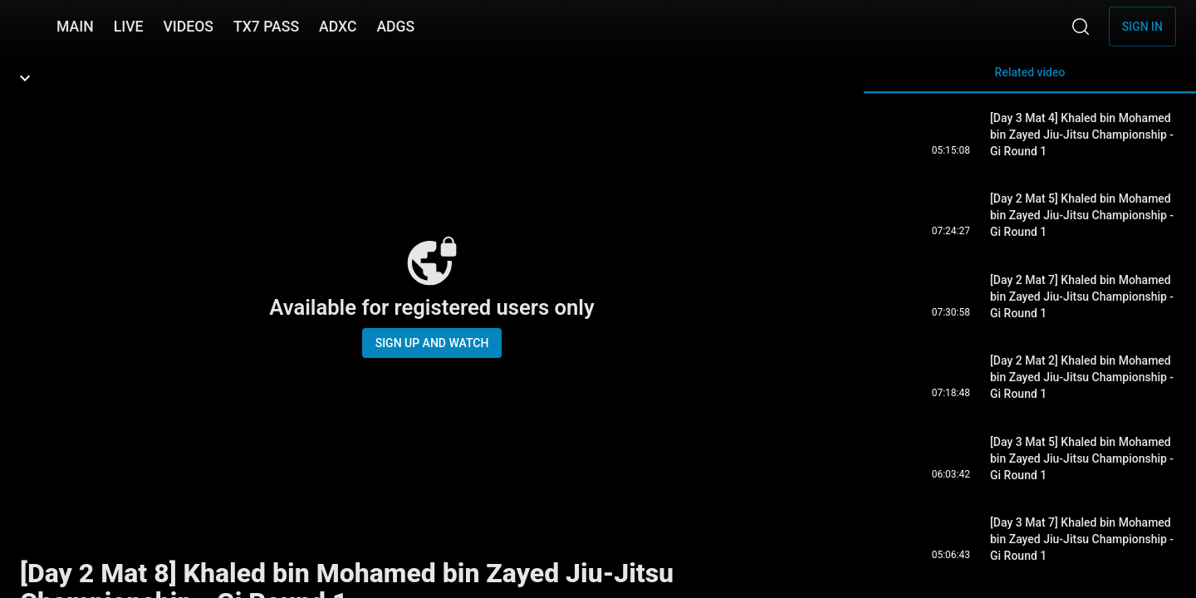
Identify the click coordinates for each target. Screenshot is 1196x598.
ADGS (395, 26)
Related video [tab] (1030, 79)
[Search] (1080, 27)
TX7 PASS (266, 26)
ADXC (337, 26)
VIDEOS (188, 26)
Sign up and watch (432, 343)
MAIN (75, 26)
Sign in (1142, 26)
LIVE (129, 26)
